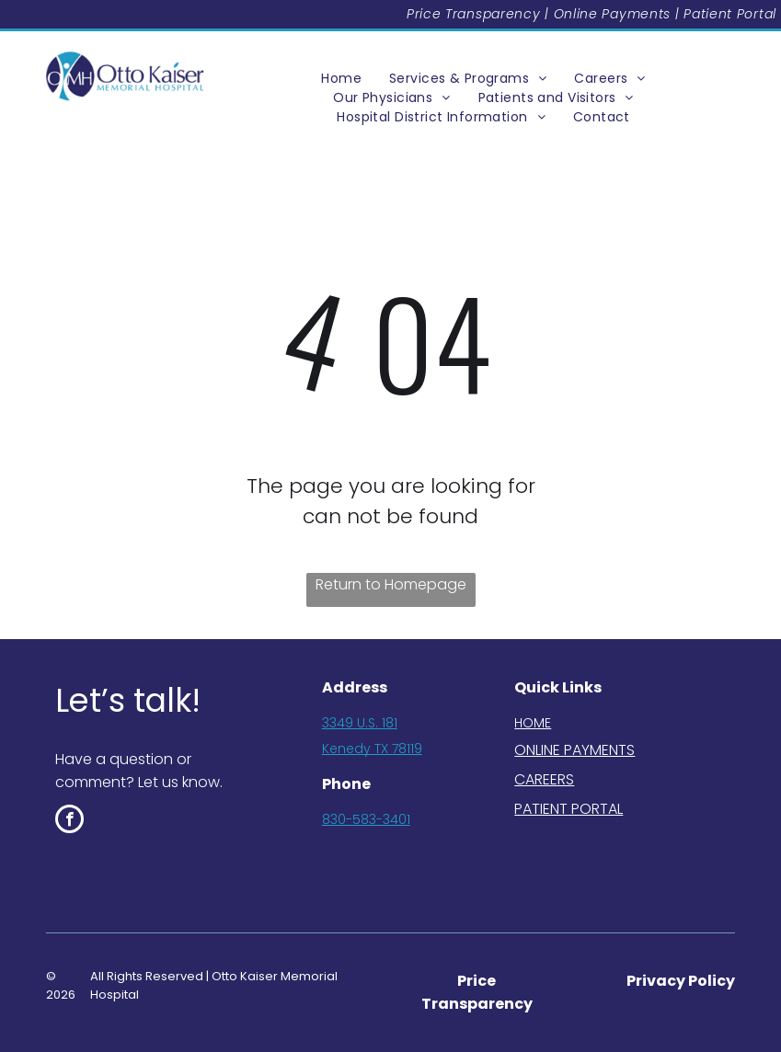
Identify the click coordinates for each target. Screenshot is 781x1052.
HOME (532, 723)
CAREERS (544, 779)
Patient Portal (729, 14)
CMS (70, 858)
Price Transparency (474, 14)
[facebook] (69, 821)
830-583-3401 (366, 819)
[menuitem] (341, 78)
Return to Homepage (391, 584)
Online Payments (613, 14)
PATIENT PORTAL (568, 808)
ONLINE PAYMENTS (574, 749)
